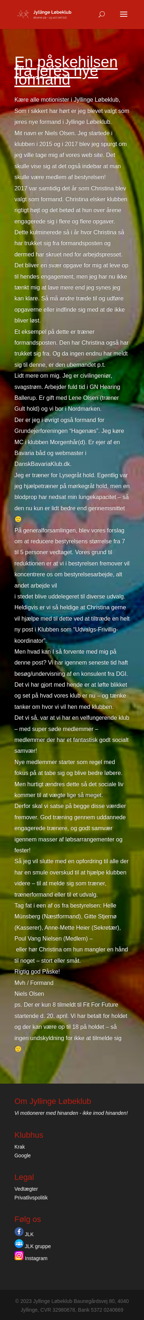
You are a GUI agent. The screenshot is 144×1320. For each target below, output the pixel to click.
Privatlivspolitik (31, 1198)
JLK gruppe (33, 1246)
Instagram (31, 1258)
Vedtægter (26, 1189)
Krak (20, 1147)
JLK (24, 1234)
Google (23, 1155)
